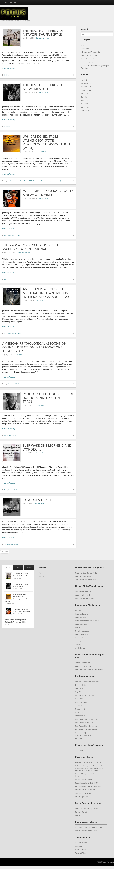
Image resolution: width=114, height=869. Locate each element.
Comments (29, 567)
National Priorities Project (84, 576)
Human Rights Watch (82, 595)
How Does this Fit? (38, 500)
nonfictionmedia (80, 716)
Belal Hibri (79, 846)
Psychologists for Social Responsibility (88, 786)
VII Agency (79, 738)
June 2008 (84, 97)
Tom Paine (79, 641)
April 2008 (84, 104)
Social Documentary (10, 435)
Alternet (78, 610)
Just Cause (79, 750)
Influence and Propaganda (90, 52)
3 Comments (39, 453)
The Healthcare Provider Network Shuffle (44, 87)
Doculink (78, 815)
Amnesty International (83, 592)
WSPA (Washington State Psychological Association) (45, 181)
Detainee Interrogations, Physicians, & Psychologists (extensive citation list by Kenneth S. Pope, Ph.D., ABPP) (89, 768)
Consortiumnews (81, 617)
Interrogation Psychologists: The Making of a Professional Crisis (31, 247)
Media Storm (79, 712)
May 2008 (84, 100)
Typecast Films (80, 853)
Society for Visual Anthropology (86, 831)
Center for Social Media (83, 666)
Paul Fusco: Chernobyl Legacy (86, 726)
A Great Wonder (81, 843)
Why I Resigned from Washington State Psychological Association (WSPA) (46, 142)
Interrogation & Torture (21, 181)
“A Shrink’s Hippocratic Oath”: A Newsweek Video (48, 193)
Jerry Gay (78, 705)
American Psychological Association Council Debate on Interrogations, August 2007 (34, 347)
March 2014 (85, 80)
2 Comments (39, 503)
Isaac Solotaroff (80, 850)
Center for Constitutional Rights (86, 573)
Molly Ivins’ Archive (82, 631)
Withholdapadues (81, 797)
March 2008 (85, 107)
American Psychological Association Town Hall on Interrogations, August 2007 (47, 293)
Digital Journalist (81, 692)
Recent (8, 567)
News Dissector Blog (82, 634)
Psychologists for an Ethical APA (86, 783)
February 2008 (86, 111)
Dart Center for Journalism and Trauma (89, 670)
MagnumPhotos (80, 709)
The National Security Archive (85, 580)
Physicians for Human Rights (85, 598)
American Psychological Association (88, 762)
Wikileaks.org (80, 648)
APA (5, 181)
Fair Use (13, 2)
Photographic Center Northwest (86, 729)
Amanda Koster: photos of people (87, 682)
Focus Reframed (108, 862)
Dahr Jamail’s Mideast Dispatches (87, 621)
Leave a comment (42, 38)
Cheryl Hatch (79, 688)
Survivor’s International (83, 793)
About (5, 2)
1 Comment (42, 152)
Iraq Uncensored (81, 702)
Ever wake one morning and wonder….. (47, 447)
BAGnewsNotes (81, 685)
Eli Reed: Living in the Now (84, 695)
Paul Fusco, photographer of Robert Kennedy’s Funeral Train (48, 398)
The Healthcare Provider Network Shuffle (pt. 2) (44, 32)
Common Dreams (81, 614)
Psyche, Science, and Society (85, 779)
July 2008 (84, 94)
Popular (18, 567)
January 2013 (86, 87)
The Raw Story (80, 638)
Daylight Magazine (81, 812)
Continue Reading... (9, 68)
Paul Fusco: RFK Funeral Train (86, 719)
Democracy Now (81, 624)
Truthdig (78, 645)
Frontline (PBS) (80, 628)
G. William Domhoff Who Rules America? (89, 827)
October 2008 (86, 90)
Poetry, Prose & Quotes (11, 490)
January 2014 (86, 83)
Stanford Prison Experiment (85, 790)
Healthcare (7, 75)
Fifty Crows (79, 699)
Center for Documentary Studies (86, 809)
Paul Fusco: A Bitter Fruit (84, 723)
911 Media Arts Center (83, 663)
